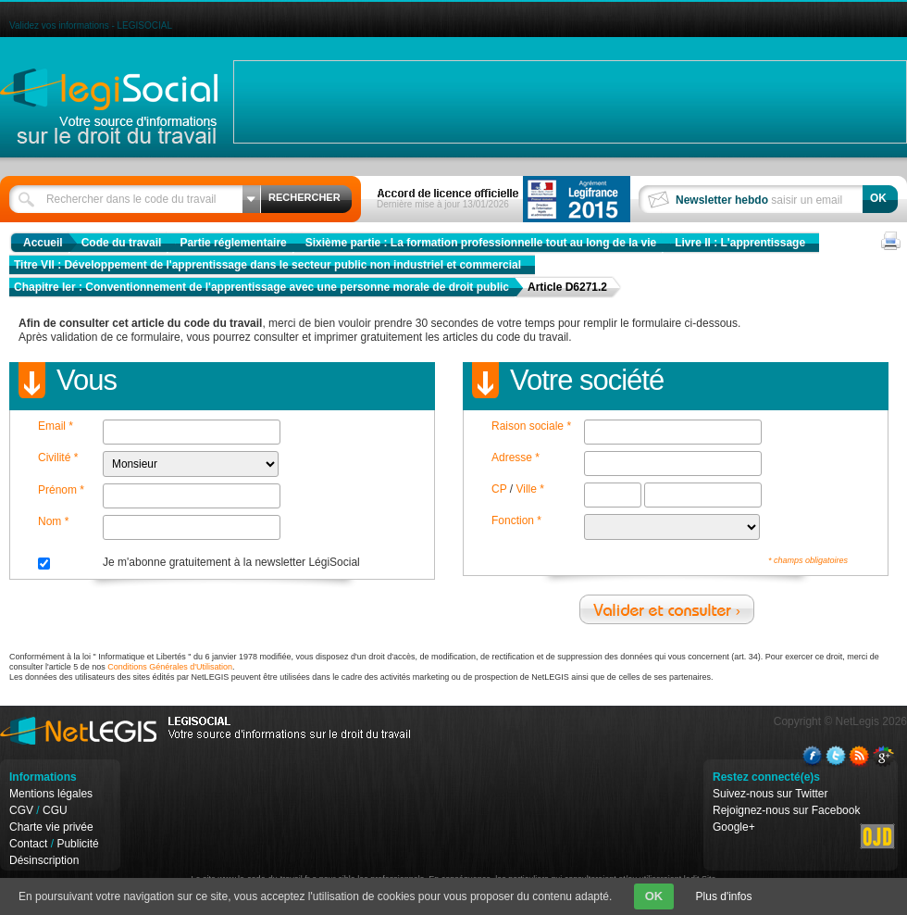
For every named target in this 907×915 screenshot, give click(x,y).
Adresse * (515, 457)
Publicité (77, 843)
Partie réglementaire (233, 242)
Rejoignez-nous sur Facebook (786, 810)
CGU (55, 810)
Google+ (734, 827)
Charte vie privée (51, 827)
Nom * (53, 521)
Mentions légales (51, 793)
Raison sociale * (531, 426)
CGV (21, 810)
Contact (28, 843)
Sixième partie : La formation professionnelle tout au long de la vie (480, 242)
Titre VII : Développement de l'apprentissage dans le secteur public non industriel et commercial (267, 264)
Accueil (43, 242)
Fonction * (516, 520)
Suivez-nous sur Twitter (770, 793)
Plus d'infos (724, 896)
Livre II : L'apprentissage (740, 242)
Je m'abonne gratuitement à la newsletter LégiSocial (231, 562)
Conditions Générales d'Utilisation (169, 666)
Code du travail (121, 242)
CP (498, 489)
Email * (55, 426)
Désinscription (44, 860)
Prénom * (61, 489)
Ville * (529, 489)
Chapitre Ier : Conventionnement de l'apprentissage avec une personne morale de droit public (261, 287)
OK (654, 896)
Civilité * (58, 457)
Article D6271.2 (567, 287)
